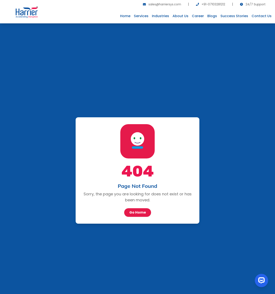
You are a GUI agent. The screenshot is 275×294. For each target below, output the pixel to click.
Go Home (137, 212)
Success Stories (234, 16)
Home (125, 16)
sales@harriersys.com (164, 4)
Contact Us (262, 16)
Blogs (212, 16)
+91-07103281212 (213, 4)
